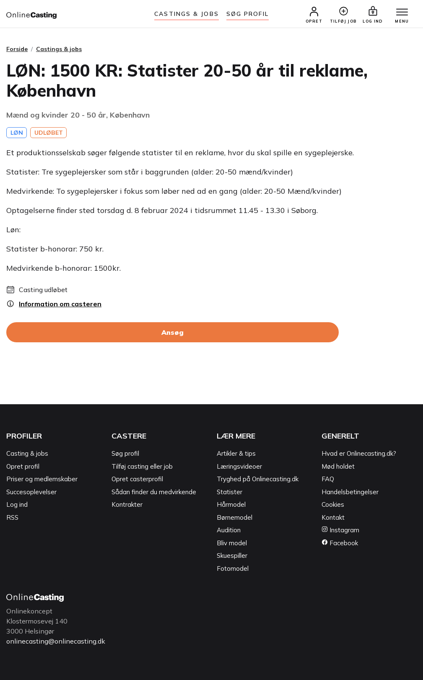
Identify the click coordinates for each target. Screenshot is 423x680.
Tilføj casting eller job (142, 466)
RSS (12, 517)
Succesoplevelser (31, 492)
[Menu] (402, 12)
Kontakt (333, 517)
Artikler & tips (236, 453)
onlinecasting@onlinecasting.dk (55, 641)
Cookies (333, 504)
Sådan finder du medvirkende (154, 492)
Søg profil (125, 453)
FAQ (328, 479)
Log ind (17, 504)
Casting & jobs (27, 453)
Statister (229, 492)
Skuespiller (232, 555)
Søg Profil (247, 14)
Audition (229, 530)
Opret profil (22, 466)
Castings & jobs (186, 14)
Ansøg (172, 332)
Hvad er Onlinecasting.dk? (359, 453)
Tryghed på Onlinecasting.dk (257, 479)
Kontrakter (127, 504)
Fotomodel (233, 568)
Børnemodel (234, 517)
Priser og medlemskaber (42, 479)
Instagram (340, 530)
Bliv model (232, 543)
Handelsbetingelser (350, 492)
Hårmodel (231, 504)
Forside (17, 49)
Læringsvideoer (239, 466)
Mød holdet (338, 466)
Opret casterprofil (137, 479)
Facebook (340, 543)
